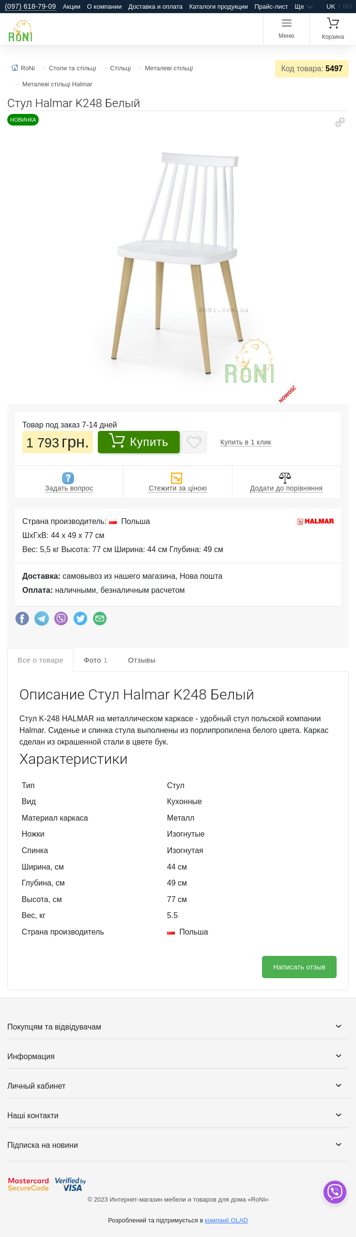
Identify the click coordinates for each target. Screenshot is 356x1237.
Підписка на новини (42, 1145)
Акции (71, 6)
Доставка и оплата (155, 6)
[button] (340, 122)
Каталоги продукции (218, 6)
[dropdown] (334, 1192)
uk (330, 6)
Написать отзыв (299, 967)
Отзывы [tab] (141, 660)
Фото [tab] (96, 660)
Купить (138, 440)
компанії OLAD (226, 1220)
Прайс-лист (271, 6)
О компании (104, 6)
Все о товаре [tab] (40, 660)
